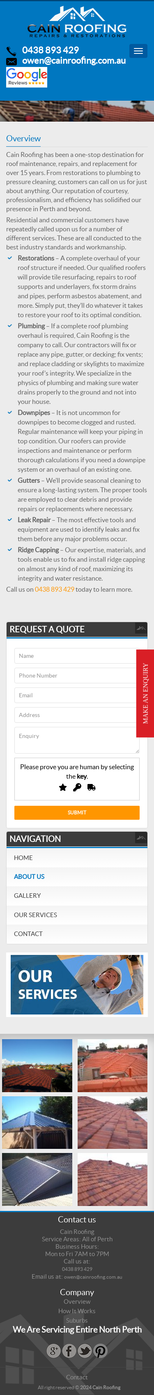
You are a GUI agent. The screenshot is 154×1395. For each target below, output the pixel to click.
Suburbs (77, 1320)
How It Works (77, 1310)
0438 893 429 (50, 50)
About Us (29, 876)
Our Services (35, 914)
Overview (77, 1301)
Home (23, 857)
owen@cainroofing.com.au (74, 60)
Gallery (27, 895)
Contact (28, 933)
